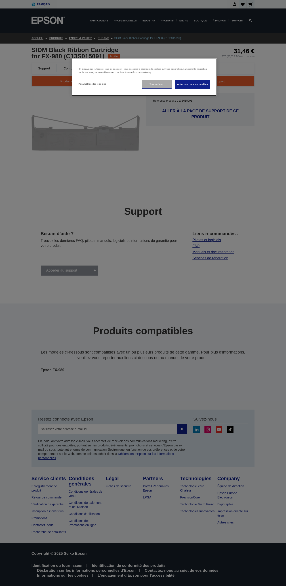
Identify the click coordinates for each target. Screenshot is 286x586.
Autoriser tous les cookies (192, 84)
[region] (144, 77)
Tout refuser (156, 84)
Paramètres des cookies (92, 84)
